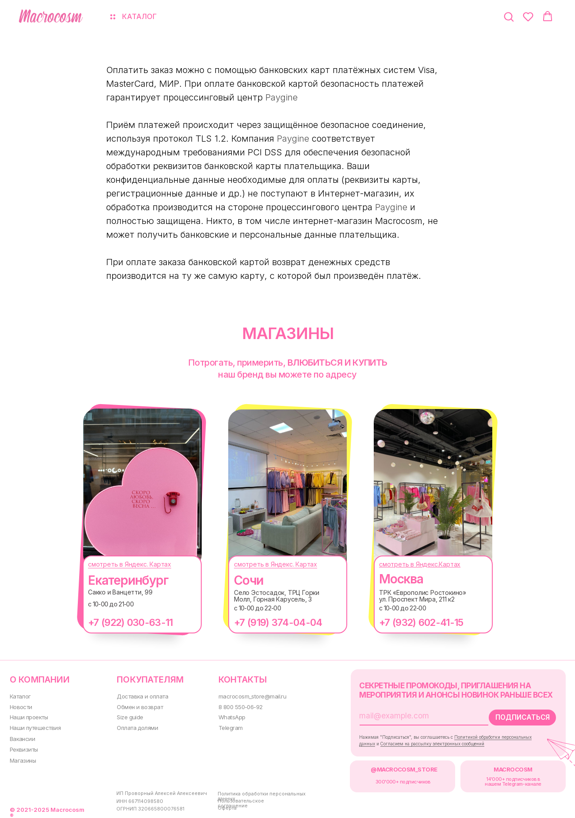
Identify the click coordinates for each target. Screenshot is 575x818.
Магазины (22, 759)
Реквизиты (22, 748)
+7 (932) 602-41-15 (417, 622)
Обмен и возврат (137, 705)
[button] (508, 16)
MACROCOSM (505, 767)
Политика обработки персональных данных (258, 794)
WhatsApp (228, 716)
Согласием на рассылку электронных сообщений (428, 742)
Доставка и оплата (140, 695)
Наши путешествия (34, 726)
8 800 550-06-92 (237, 705)
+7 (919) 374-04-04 (274, 622)
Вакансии (21, 737)
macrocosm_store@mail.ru (249, 695)
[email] (410, 715)
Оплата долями (135, 726)
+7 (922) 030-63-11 (126, 622)
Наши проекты (28, 716)
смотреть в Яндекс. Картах (125, 564)
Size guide (128, 716)
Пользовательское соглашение (237, 801)
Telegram (227, 726)
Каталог (19, 695)
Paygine (281, 97)
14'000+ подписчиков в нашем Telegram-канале (505, 780)
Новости (20, 705)
